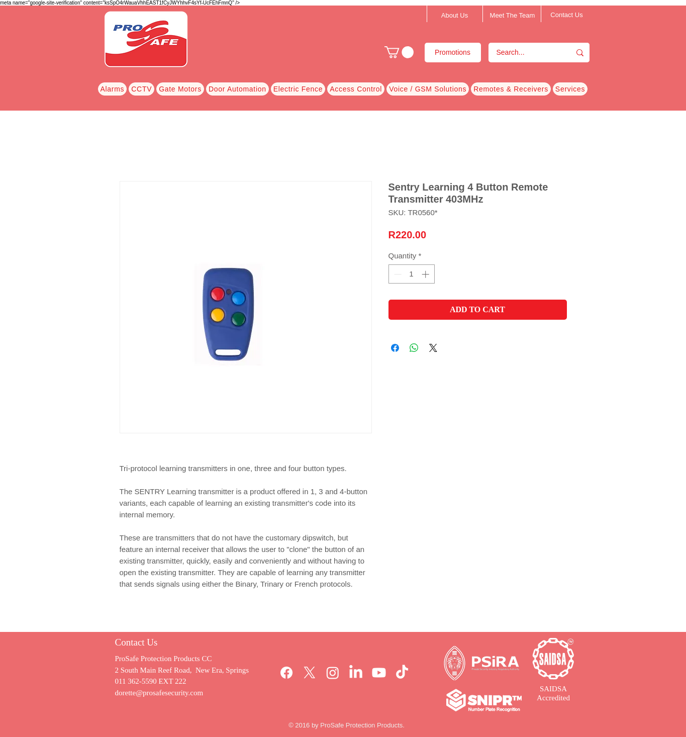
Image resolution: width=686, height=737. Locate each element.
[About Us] (455, 16)
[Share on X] (433, 348)
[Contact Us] (567, 15)
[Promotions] (453, 52)
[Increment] (426, 274)
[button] (399, 52)
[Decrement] (397, 274)
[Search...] (523, 52)
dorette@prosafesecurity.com (159, 693)
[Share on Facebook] (395, 348)
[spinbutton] (411, 274)
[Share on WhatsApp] (414, 348)
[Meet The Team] (512, 16)
